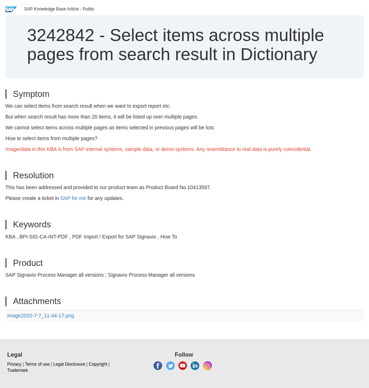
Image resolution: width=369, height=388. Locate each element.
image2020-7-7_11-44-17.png (40, 315)
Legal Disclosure (69, 364)
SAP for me (73, 198)
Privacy (14, 364)
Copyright (98, 364)
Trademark (17, 370)
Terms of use (37, 364)
